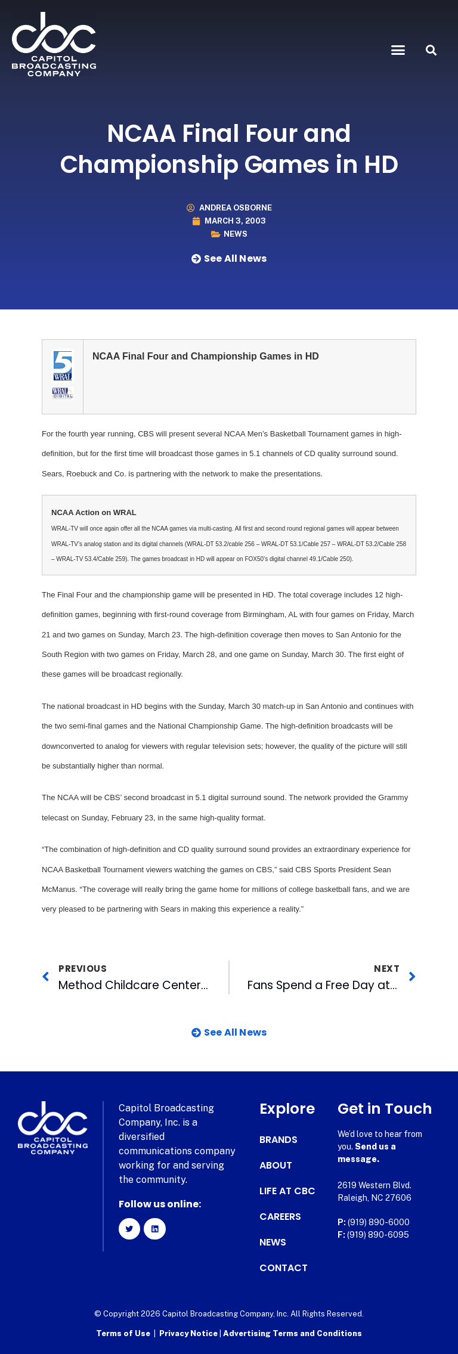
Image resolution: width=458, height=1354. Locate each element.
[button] (398, 50)
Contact (283, 1268)
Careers (280, 1217)
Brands (278, 1140)
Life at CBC (287, 1191)
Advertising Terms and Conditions (292, 1333)
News (235, 234)
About (275, 1166)
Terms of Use (123, 1333)
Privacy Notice (189, 1333)
